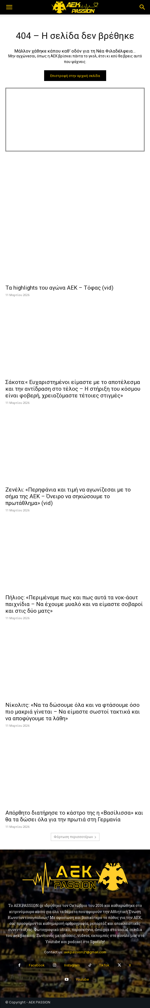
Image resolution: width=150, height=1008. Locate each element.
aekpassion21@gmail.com (85, 952)
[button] (9, 7)
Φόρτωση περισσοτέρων (75, 837)
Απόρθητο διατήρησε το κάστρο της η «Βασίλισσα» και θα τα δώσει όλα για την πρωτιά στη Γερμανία (74, 816)
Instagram (72, 965)
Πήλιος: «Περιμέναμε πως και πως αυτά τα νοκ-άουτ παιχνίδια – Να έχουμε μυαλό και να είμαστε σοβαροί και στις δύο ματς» (74, 604)
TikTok (104, 965)
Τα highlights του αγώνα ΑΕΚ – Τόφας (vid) (59, 288)
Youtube (82, 979)
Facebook (37, 965)
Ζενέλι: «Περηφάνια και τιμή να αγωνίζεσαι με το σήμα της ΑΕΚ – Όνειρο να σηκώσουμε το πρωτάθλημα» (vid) (68, 496)
